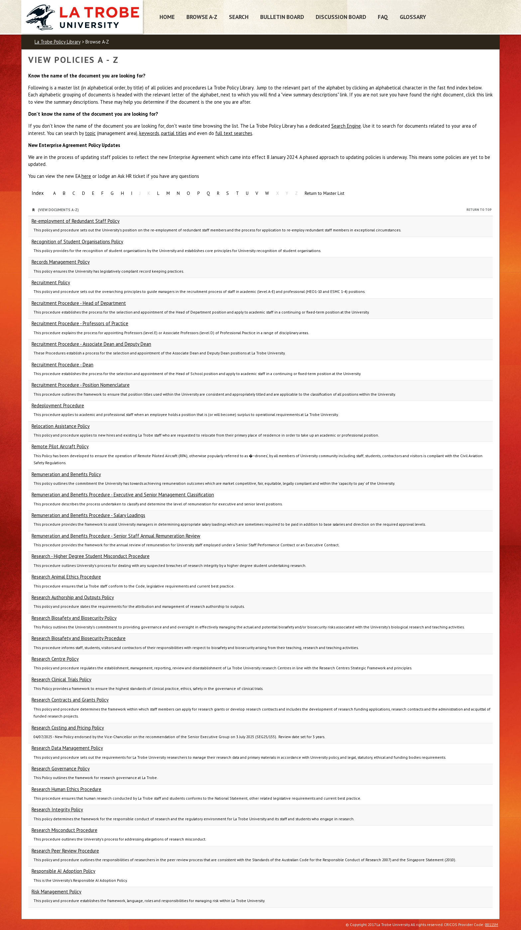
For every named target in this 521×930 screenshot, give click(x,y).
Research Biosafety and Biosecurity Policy (74, 618)
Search (239, 17)
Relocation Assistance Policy (61, 426)
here (86, 176)
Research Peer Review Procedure (65, 851)
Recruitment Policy (51, 282)
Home (167, 17)
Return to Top (479, 209)
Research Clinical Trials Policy (61, 679)
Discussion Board (341, 17)
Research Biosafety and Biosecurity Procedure (79, 638)
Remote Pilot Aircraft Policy (60, 446)
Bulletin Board (282, 17)
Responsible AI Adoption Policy (63, 871)
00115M (491, 924)
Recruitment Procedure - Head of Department (79, 303)
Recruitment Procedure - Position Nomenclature (81, 385)
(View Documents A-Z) (58, 209)
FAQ (383, 17)
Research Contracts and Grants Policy (70, 700)
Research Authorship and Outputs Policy (73, 597)
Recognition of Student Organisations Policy (77, 241)
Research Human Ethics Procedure (66, 789)
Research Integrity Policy (57, 809)
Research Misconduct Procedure (64, 830)
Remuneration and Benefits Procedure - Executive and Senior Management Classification (123, 494)
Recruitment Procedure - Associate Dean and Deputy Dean (91, 344)
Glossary (413, 17)
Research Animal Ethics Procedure (66, 577)
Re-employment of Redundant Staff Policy (76, 221)
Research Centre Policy (55, 659)
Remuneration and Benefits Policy (66, 474)
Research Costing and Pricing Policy (68, 728)
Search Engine (346, 126)
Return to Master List (324, 193)
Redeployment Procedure (58, 405)
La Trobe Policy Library (57, 42)
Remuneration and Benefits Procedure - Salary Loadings (88, 515)
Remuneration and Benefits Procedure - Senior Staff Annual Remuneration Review (116, 536)
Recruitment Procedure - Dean (62, 364)
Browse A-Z (201, 17)
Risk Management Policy (56, 891)
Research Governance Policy (61, 768)
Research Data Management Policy (67, 748)
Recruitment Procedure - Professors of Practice (80, 323)
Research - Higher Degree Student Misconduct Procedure (91, 556)
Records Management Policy (61, 262)
